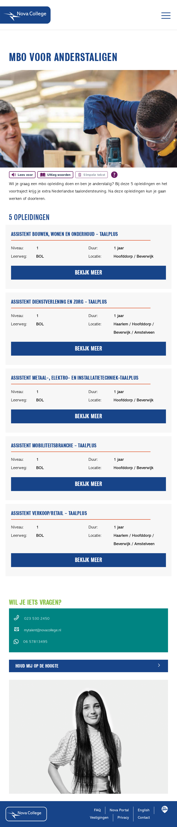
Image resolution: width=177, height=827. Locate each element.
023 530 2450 (37, 619)
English (144, 810)
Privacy (123, 818)
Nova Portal (119, 810)
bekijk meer (88, 272)
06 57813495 (35, 642)
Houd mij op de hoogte (36, 666)
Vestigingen (99, 818)
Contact (144, 818)
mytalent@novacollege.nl (42, 630)
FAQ (97, 810)
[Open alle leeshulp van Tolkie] (114, 174)
